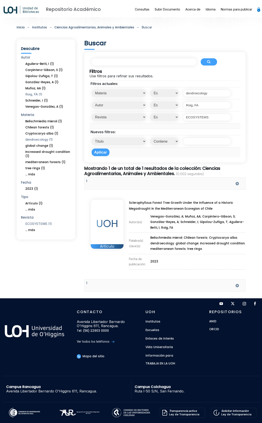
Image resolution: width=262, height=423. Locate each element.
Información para (159, 356)
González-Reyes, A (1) (41, 82)
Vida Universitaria (159, 347)
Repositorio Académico (73, 9)
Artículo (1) (34, 203)
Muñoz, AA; (193, 217)
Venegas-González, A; (167, 217)
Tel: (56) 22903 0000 (93, 331)
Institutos (39, 27)
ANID (212, 321)
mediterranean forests (167, 248)
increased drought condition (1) (47, 154)
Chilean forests (195, 238)
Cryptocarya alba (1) (41, 133)
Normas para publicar (236, 9)
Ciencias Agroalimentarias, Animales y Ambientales (94, 27)
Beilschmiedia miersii (166, 238)
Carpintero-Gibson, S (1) (44, 70)
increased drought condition (222, 243)
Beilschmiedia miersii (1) (43, 121)
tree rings (194, 248)
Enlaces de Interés (160, 339)
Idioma (211, 9)
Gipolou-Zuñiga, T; (214, 222)
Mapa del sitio (90, 356)
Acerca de (192, 9)
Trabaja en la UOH (160, 364)
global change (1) (39, 146)
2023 (154, 260)
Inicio (21, 27)
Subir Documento (167, 9)
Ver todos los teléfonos (96, 342)
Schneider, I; (190, 222)
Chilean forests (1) (39, 127)
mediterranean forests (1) (45, 162)
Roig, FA (167, 228)
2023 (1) (31, 189)
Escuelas (152, 330)
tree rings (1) (35, 168)
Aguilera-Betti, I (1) (39, 64)
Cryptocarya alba (223, 238)
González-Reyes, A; (165, 222)
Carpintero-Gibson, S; (219, 217)
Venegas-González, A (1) (44, 107)
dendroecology (162, 243)
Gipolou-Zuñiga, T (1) (41, 76)
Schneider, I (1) (36, 100)
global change (186, 243)
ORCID (214, 329)
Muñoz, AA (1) (35, 88)
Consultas (142, 9)
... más (30, 174)
